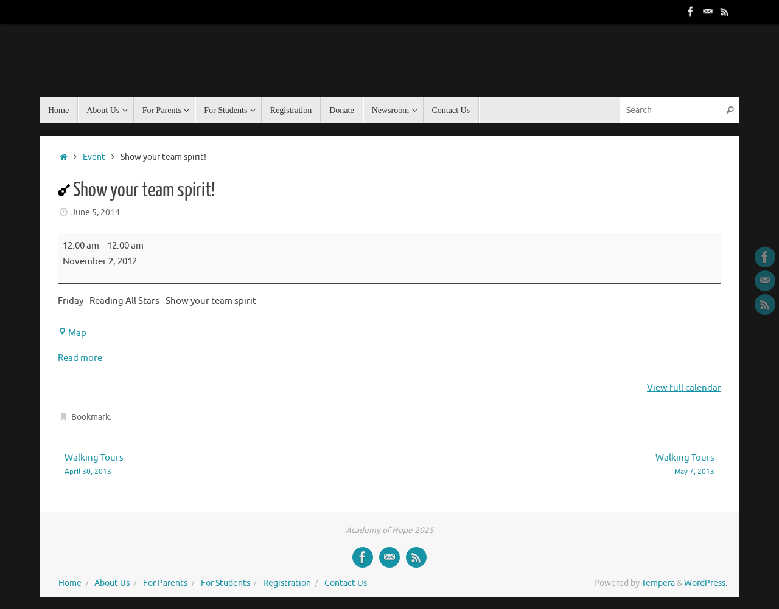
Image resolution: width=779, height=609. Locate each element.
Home (70, 583)
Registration (287, 583)
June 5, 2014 (95, 212)
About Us (112, 583)
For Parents (165, 583)
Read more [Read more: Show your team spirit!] (80, 358)
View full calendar (684, 388)
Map (72, 333)
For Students (225, 583)
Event (94, 157)
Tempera (658, 583)
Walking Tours (214, 465)
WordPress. (705, 583)
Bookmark (90, 417)
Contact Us (345, 583)
